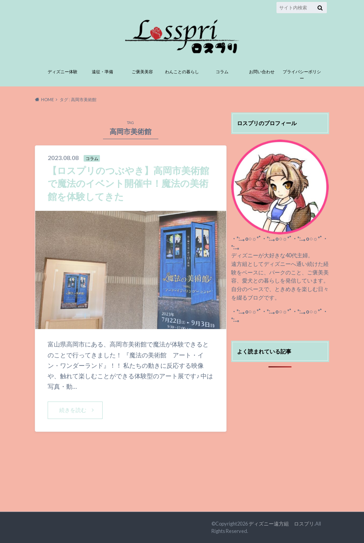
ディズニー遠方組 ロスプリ (281, 524)
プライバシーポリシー (302, 75)
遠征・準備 (102, 71)
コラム (222, 71)
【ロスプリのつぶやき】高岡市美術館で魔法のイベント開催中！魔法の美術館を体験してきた (128, 183)
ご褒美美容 (142, 71)
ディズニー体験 (62, 71)
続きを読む (72, 410)
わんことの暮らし (182, 71)
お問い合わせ (262, 71)
